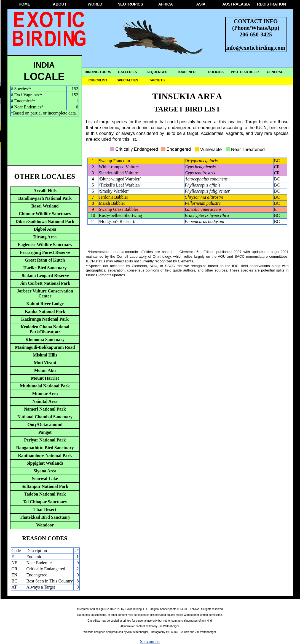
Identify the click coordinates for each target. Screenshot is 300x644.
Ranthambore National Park (45, 455)
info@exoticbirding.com (255, 47)
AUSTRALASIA (236, 4)
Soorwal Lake (45, 478)
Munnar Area (45, 393)
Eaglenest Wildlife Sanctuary (45, 244)
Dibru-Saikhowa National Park (44, 221)
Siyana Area (45, 471)
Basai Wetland (45, 206)
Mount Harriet (45, 378)
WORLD (95, 4)
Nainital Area (45, 401)
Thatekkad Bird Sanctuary (45, 517)
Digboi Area (45, 229)
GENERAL (275, 72)
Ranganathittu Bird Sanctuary (45, 447)
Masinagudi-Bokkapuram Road (45, 347)
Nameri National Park (45, 409)
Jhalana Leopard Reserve (45, 275)
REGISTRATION (271, 4)
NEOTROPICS (130, 4)
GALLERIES (127, 72)
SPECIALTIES (127, 80)
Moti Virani (45, 362)
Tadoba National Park (45, 494)
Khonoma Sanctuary (45, 339)
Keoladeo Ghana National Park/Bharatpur (45, 329)
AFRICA (165, 4)
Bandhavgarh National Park (45, 198)
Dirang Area (45, 237)
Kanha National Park (45, 311)
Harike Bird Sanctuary (44, 267)
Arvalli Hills (45, 190)
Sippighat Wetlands (44, 463)
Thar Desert (45, 509)
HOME (24, 4)
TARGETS (157, 80)
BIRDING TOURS (98, 72)
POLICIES (216, 72)
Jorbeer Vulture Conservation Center (45, 293)
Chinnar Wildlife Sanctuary (45, 213)
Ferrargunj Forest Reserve (45, 252)
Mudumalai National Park (45, 386)
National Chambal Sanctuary (45, 416)
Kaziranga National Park (45, 319)
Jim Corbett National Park (45, 283)
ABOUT (60, 4)
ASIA (200, 4)
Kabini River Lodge (45, 303)
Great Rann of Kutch (45, 260)
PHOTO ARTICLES (245, 72)
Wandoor (45, 525)
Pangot (45, 432)
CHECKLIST (98, 80)
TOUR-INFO (186, 72)
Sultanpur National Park (45, 486)
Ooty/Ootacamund (44, 424)
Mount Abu (45, 370)
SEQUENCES (156, 72)
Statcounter (150, 641)
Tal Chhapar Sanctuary (45, 501)
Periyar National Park (45, 440)
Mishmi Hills (45, 355)
